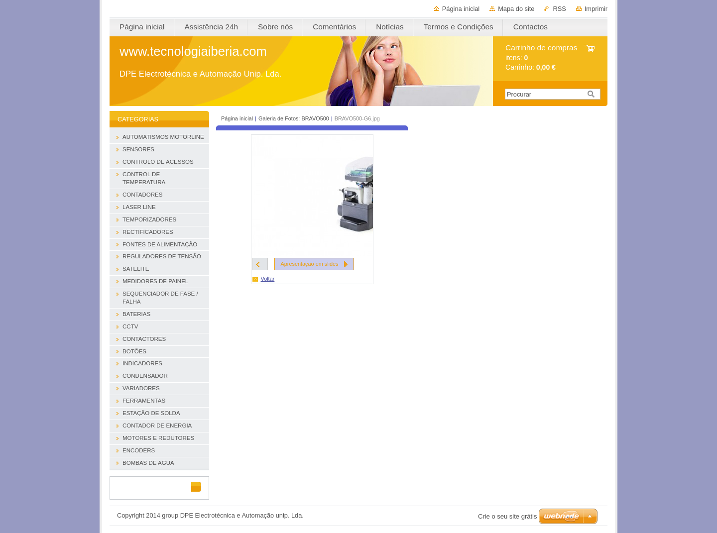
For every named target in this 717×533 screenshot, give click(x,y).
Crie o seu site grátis (507, 516)
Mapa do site (516, 8)
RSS (559, 8)
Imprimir (596, 8)
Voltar (268, 279)
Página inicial (460, 8)
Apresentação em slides (310, 264)
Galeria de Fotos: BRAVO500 (293, 118)
